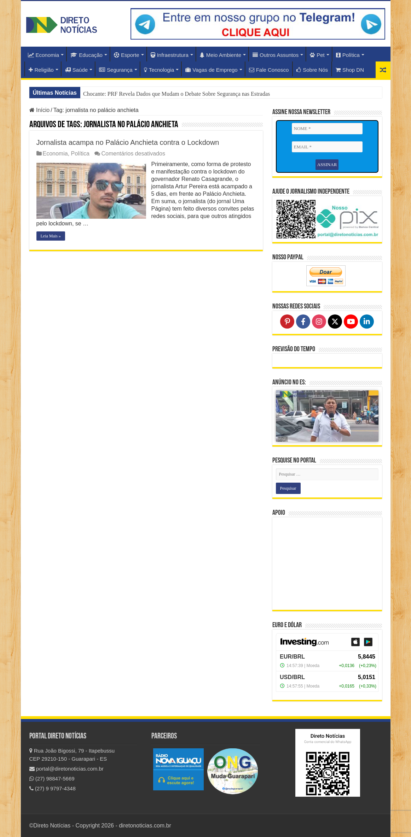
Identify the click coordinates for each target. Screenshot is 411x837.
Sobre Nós (312, 70)
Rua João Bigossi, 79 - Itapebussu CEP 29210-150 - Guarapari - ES (72, 755)
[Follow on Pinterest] (287, 321)
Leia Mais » (51, 236)
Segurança (116, 70)
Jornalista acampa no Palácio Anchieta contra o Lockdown (127, 142)
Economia (43, 55)
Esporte (126, 55)
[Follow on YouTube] (351, 321)
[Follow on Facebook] (303, 321)
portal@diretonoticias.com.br (66, 769)
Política (348, 55)
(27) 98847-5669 (52, 779)
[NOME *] (327, 128)
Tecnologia (159, 70)
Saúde (76, 70)
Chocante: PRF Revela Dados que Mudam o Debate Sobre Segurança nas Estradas (176, 94)
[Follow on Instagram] (319, 321)
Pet (317, 55)
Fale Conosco (269, 70)
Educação (86, 55)
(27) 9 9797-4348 (52, 788)
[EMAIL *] (327, 147)
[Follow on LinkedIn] (367, 321)
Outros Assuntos (276, 55)
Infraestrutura (170, 55)
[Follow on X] (335, 321)
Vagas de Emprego (211, 70)
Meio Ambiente (220, 55)
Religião (41, 70)
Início (39, 110)
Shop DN (350, 70)
